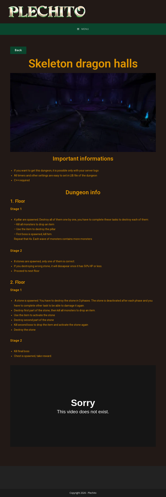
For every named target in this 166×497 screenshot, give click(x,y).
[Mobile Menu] (83, 29)
